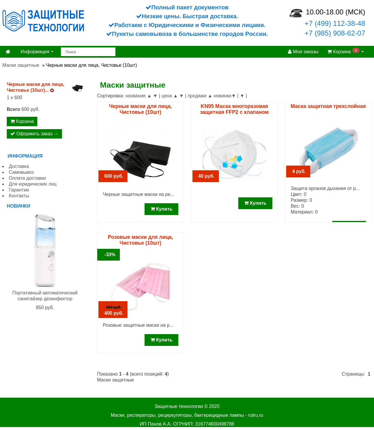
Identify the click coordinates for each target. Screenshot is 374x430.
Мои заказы (303, 51)
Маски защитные (20, 65)
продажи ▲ (200, 95)
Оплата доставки (27, 178)
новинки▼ (225, 95)
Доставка (19, 166)
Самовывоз (21, 172)
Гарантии (19, 189)
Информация (37, 51)
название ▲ (138, 95)
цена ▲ (169, 95)
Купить (161, 208)
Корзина (345, 51)
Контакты (19, 195)
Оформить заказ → (34, 133)
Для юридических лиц (32, 183)
